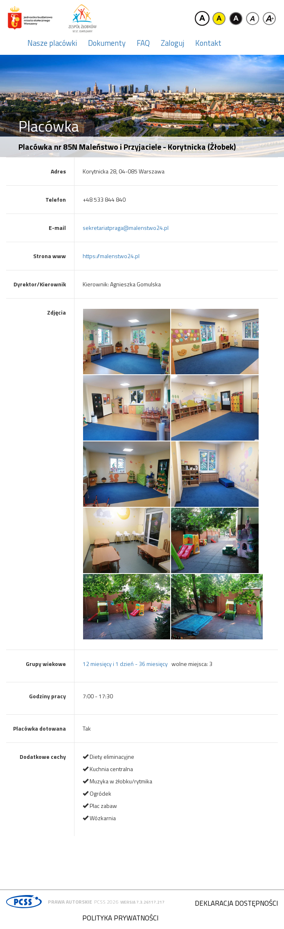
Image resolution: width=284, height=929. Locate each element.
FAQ (143, 43)
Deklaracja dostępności (236, 903)
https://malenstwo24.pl (111, 256)
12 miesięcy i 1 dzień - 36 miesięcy (125, 663)
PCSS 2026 (106, 901)
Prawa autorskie (70, 901)
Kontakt (208, 43)
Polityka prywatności (120, 918)
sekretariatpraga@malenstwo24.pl (126, 227)
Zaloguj (172, 43)
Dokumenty (107, 43)
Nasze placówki (52, 43)
